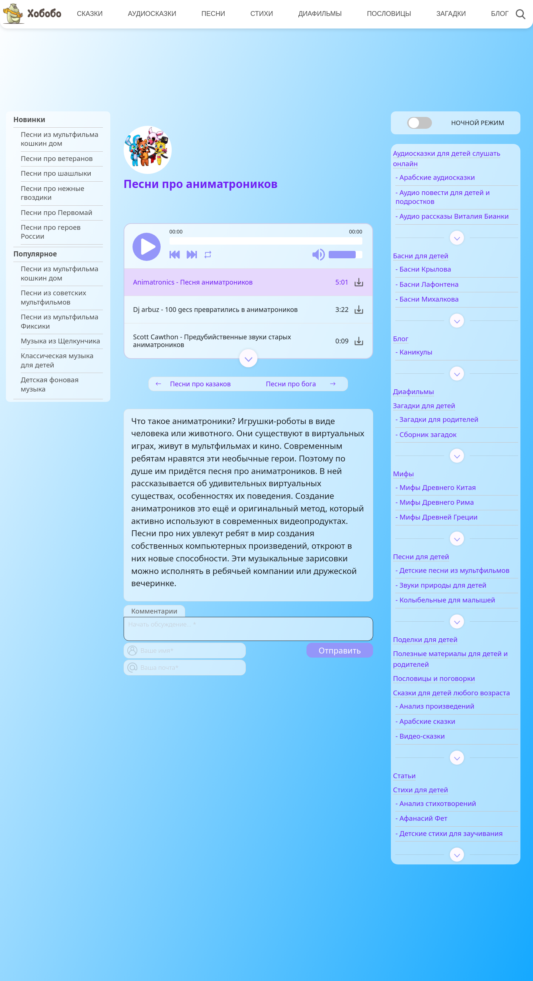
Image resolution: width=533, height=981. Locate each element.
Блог (494, 13)
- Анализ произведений (453, 749)
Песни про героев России (51, 232)
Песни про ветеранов (57, 158)
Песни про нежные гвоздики (52, 193)
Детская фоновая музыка (50, 384)
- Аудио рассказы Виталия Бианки (457, 226)
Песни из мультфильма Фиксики (59, 321)
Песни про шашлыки (56, 173)
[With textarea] (248, 632)
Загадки (446, 13)
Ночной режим (477, 122)
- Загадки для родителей (455, 434)
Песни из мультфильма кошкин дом (59, 139)
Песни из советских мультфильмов (53, 297)
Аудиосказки (151, 13)
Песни (211, 13)
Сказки (89, 13)
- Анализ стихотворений (454, 846)
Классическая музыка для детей (57, 360)
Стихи (259, 13)
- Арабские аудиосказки (454, 183)
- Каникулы (432, 366)
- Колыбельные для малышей (446, 628)
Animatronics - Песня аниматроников (192, 285)
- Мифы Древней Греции (455, 532)
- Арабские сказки (444, 764)
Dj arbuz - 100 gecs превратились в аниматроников (215, 312)
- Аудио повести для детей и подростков (461, 202)
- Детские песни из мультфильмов (445, 589)
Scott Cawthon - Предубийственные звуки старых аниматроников (212, 344)
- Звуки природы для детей (459, 608)
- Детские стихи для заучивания (447, 881)
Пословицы (385, 13)
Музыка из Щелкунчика (60, 340)
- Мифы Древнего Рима (453, 517)
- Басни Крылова (442, 284)
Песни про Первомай (57, 212)
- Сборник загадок (444, 449)
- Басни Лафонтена (445, 299)
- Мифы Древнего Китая (454, 502)
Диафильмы (316, 13)
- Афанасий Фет (440, 861)
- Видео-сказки (439, 779)
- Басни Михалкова (445, 313)
